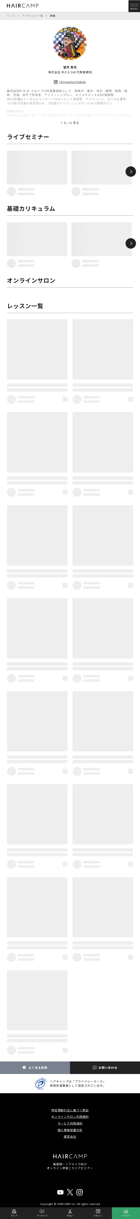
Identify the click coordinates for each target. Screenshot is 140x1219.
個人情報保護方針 (70, 1130)
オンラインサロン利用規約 (70, 1117)
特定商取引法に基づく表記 (70, 1110)
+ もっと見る (70, 122)
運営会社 (70, 1136)
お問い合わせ (105, 1067)
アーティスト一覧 (32, 15)
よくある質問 (35, 1067)
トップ (11, 15)
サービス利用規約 (70, 1123)
